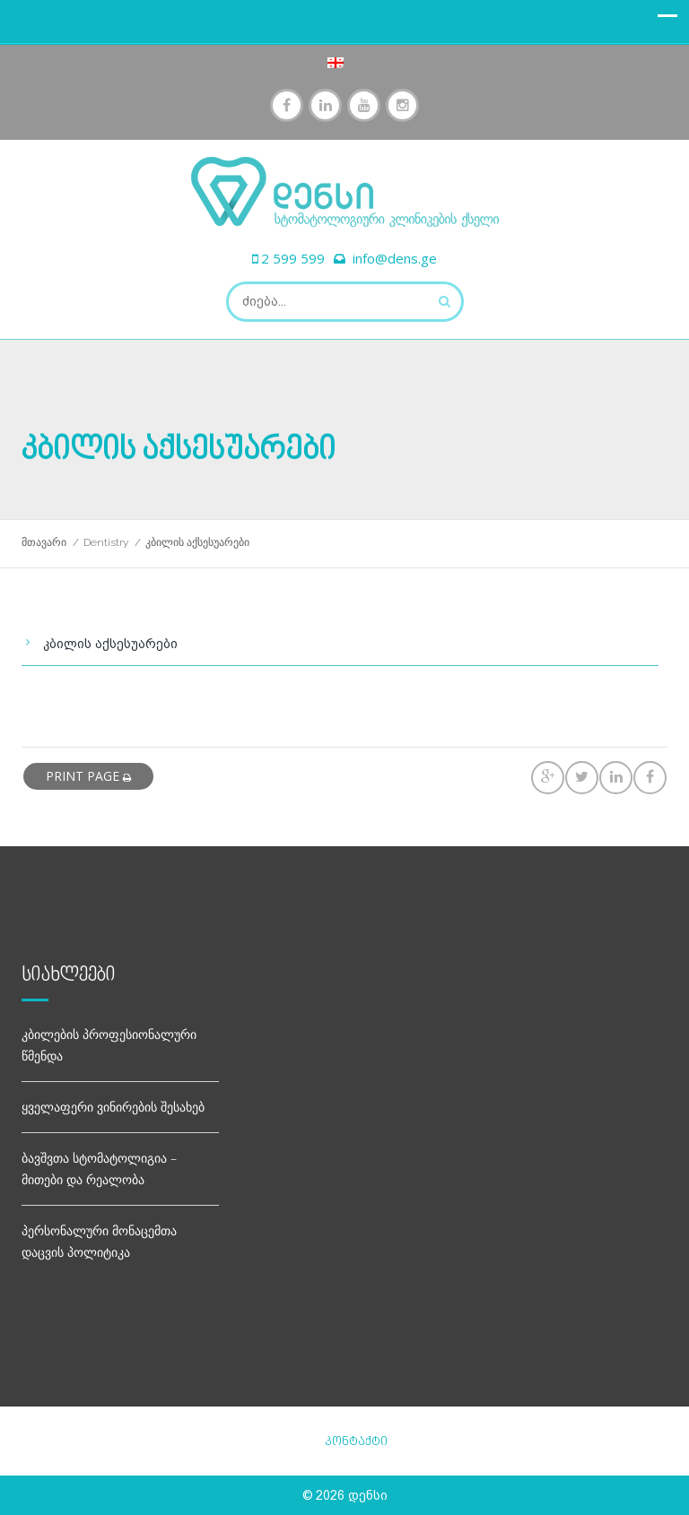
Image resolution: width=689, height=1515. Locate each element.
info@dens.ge (395, 258)
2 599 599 (293, 258)
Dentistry (105, 542)
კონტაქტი (356, 1442)
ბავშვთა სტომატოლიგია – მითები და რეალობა (99, 1168)
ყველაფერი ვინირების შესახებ (113, 1106)
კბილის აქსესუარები (110, 643)
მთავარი (44, 542)
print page (88, 775)
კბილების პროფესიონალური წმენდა (109, 1045)
